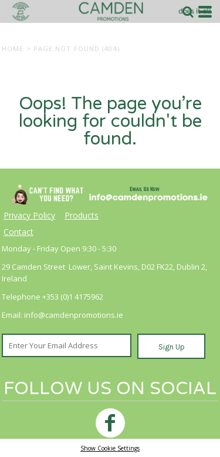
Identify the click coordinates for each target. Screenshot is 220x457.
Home (12, 48)
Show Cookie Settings (110, 448)
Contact (18, 231)
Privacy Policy (29, 215)
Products (82, 215)
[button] (188, 12)
